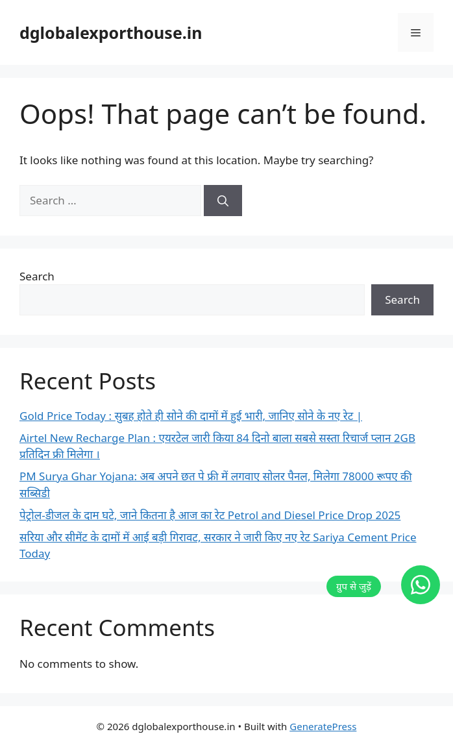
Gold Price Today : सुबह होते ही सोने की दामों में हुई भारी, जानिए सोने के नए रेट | (190, 415)
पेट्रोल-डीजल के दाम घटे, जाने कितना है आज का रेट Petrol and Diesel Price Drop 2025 (209, 515)
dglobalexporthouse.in (110, 32)
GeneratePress (322, 726)
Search (37, 276)
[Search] (223, 200)
